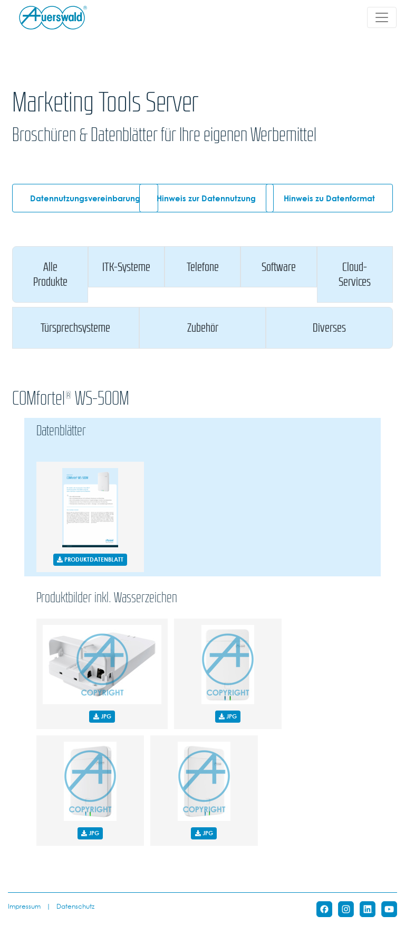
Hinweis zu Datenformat (329, 198)
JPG (102, 716)
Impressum (24, 906)
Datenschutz (75, 906)
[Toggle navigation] (382, 17)
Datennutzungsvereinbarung (85, 198)
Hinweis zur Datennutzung (206, 198)
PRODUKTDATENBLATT (90, 559)
